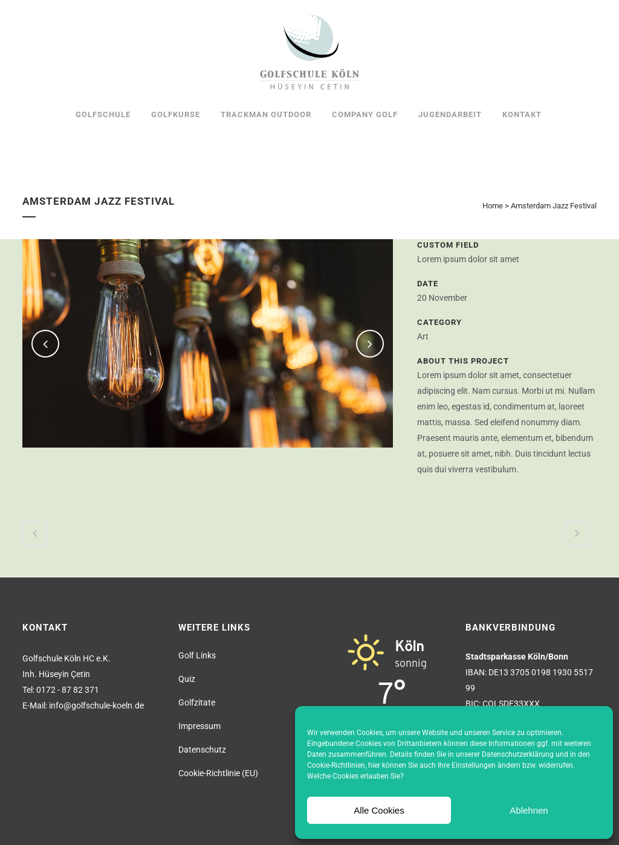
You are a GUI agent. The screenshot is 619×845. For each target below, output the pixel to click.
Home (492, 205)
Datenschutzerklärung (518, 754)
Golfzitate (196, 702)
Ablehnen (529, 810)
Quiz (186, 679)
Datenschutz (202, 749)
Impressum (199, 726)
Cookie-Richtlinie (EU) (218, 773)
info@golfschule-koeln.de (96, 705)
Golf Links (197, 655)
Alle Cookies (379, 810)
